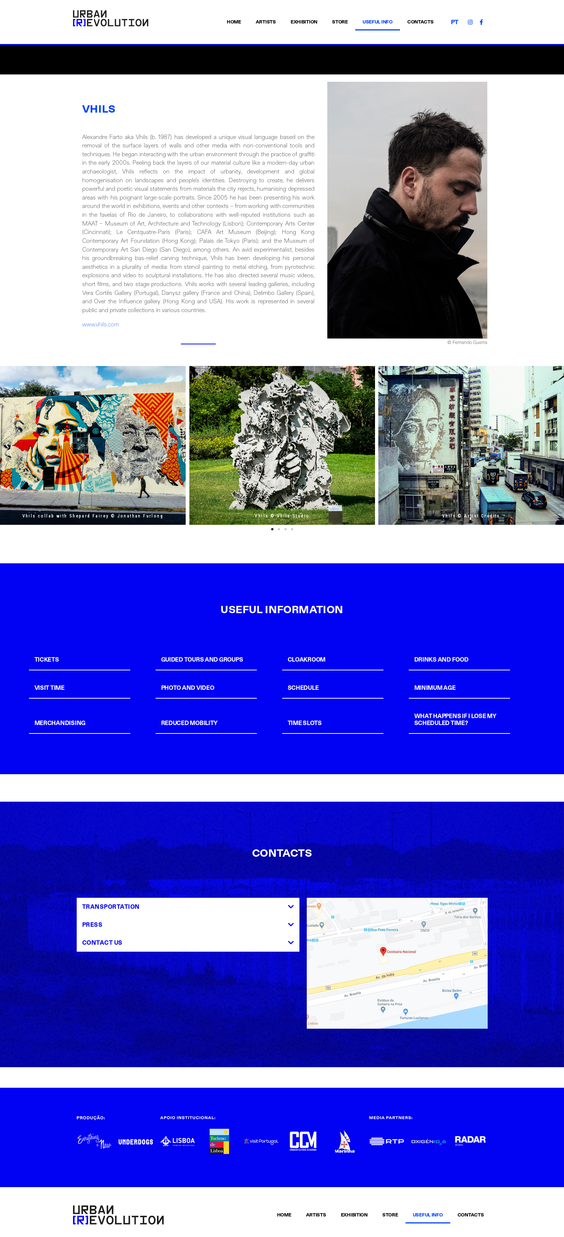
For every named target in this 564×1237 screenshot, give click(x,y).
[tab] (90, 660)
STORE (340, 22)
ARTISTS (266, 22)
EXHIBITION (304, 22)
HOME (234, 22)
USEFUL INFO (378, 22)
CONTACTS (420, 22)
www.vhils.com (100, 325)
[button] (272, 529)
